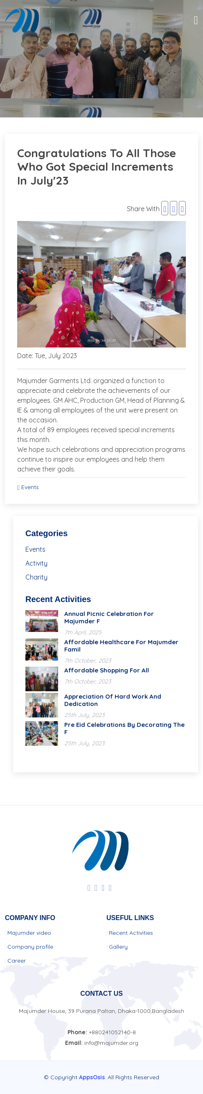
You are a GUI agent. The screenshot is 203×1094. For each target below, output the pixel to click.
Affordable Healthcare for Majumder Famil (121, 645)
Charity (36, 577)
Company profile (30, 947)
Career (16, 960)
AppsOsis (92, 1077)
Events (30, 487)
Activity (36, 563)
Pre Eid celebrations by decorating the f (124, 728)
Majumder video (29, 933)
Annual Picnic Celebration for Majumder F (109, 617)
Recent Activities (131, 933)
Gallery (118, 947)
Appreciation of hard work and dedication (112, 700)
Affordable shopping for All (106, 670)
